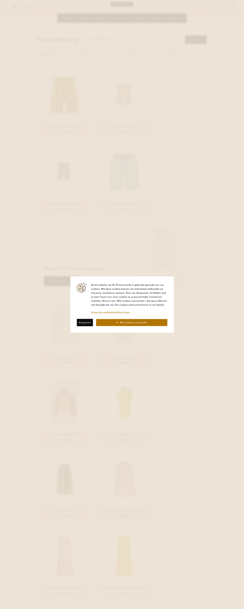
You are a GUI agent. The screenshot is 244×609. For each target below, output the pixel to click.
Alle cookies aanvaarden (131, 322)
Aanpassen (85, 322)
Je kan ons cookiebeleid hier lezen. (110, 311)
